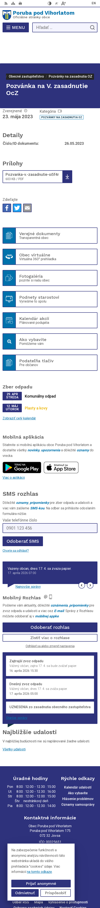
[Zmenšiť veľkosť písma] (56, 3)
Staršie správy (16, 690)
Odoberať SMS (23, 513)
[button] (81, 557)
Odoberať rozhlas (50, 599)
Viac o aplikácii (14, 450)
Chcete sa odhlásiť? (16, 523)
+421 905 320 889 (50, 837)
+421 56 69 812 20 (50, 832)
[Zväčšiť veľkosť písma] (63, 3)
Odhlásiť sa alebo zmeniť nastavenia (50, 618)
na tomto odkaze (36, 872)
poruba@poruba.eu (50, 842)
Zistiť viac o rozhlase (50, 610)
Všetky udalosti (14, 721)
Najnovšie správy (28, 559)
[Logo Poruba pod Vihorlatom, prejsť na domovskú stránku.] (50, 15)
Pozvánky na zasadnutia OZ (61, 89)
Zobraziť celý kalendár (19, 391)
